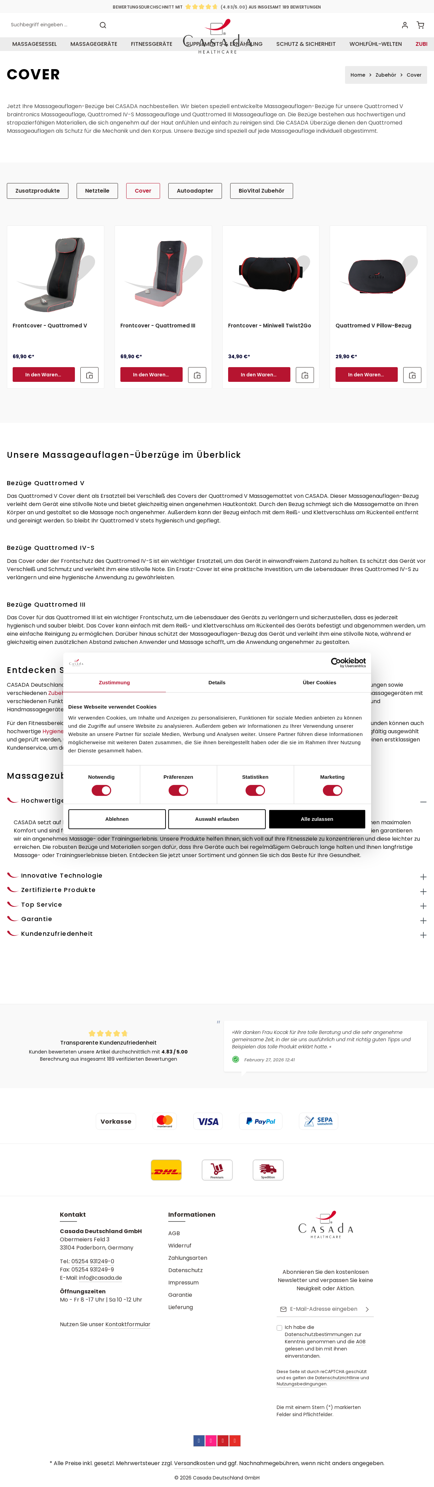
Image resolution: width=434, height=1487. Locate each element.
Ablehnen (117, 819)
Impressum (183, 1284)
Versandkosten (194, 1463)
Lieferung (180, 1308)
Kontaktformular (127, 1325)
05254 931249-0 (92, 1262)
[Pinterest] (223, 1440)
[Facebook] (199, 1440)
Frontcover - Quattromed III (157, 348)
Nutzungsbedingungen (302, 1384)
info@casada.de (100, 1279)
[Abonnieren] (367, 1310)
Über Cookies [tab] (320, 682)
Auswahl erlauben (217, 819)
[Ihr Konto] (403, 36)
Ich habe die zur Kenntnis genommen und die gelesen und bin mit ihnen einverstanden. (325, 1341)
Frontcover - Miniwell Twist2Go (269, 348)
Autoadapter (187, 213)
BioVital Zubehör (250, 213)
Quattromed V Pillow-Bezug (373, 348)
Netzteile (93, 213)
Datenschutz (185, 1271)
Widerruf (180, 1247)
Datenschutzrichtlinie (337, 1378)
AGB (174, 1234)
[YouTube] (234, 1440)
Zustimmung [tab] (114, 682)
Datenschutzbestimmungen (319, 1334)
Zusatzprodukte (35, 213)
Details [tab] (217, 682)
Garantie (180, 1296)
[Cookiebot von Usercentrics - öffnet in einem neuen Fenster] (336, 663)
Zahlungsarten (187, 1259)
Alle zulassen (317, 819)
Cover (137, 213)
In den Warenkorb (47, 397)
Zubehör (59, 715)
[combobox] (51, 36)
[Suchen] (103, 36)
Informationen (191, 1215)
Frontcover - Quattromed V (50, 348)
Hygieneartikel (61, 753)
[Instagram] (211, 1440)
